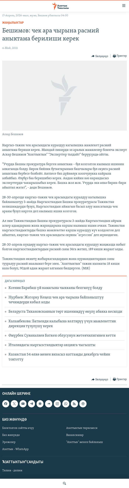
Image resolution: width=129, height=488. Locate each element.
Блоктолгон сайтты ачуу (18, 427)
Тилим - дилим (12, 470)
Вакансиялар (75, 435)
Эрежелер (9, 442)
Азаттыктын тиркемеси (81, 427)
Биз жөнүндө (11, 435)
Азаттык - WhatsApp (15, 449)
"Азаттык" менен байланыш (84, 442)
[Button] (100, 56)
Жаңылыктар (13, 23)
